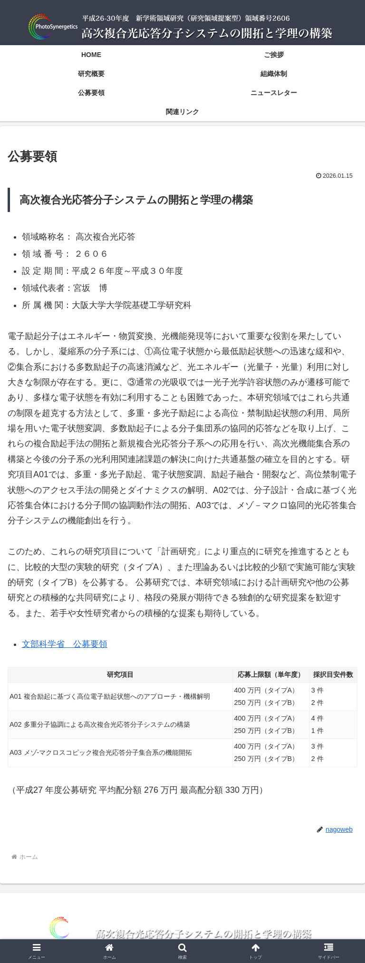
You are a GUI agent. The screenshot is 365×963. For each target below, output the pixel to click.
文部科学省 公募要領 (64, 644)
